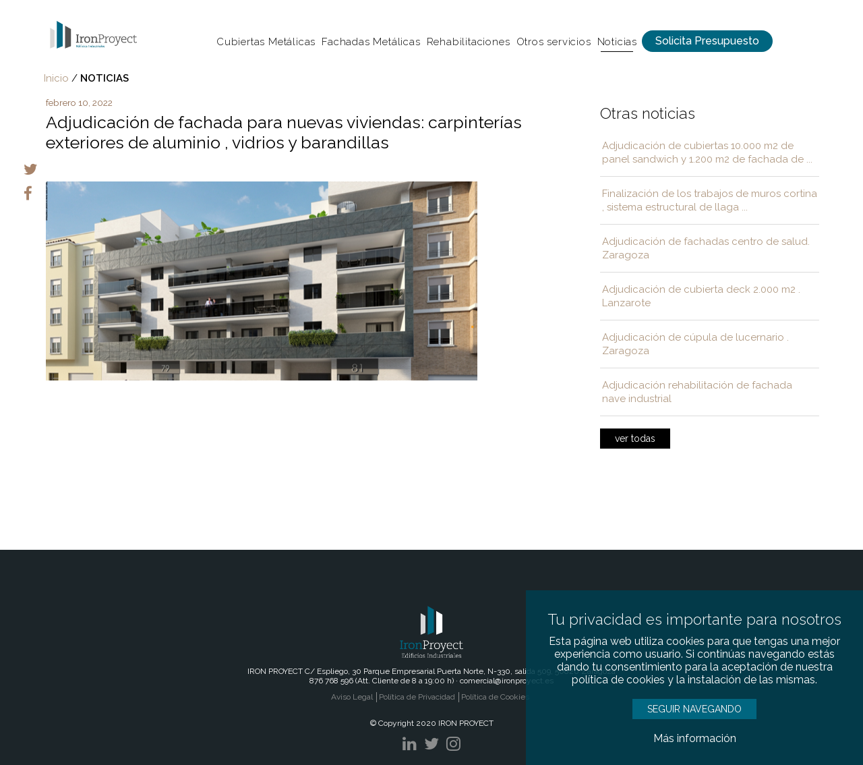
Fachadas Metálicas (371, 42)
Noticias (617, 42)
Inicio (56, 78)
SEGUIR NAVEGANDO (694, 709)
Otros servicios (553, 42)
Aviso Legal (352, 697)
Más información (694, 738)
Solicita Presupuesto (707, 40)
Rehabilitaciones (468, 42)
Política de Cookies (495, 697)
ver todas (635, 438)
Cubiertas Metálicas (266, 42)
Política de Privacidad (417, 697)
